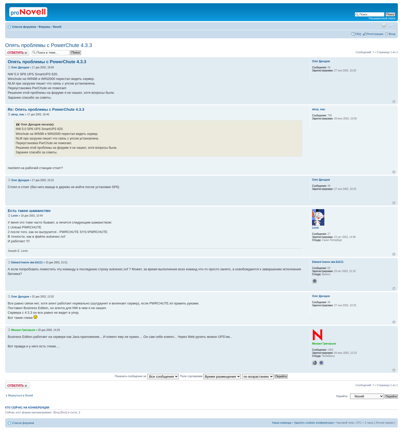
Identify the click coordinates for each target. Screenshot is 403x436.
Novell (57, 26)
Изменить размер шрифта (391, 25)
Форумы (44, 26)
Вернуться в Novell (20, 395)
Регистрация (375, 33)
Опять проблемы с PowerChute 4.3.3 (48, 45)
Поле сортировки (210, 376)
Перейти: (342, 396)
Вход (392, 33)
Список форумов (24, 26)
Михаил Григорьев (23, 330)
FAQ (358, 33)
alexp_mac (17, 114)
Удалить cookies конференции (314, 422)
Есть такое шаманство (29, 210)
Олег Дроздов (20, 67)
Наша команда (281, 422)
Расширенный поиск (382, 18)
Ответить (17, 52)
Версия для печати (384, 25)
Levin (14, 215)
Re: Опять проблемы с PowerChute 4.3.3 (46, 109)
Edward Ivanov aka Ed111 (27, 262)
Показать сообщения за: (147, 376)
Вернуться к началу (393, 101)
